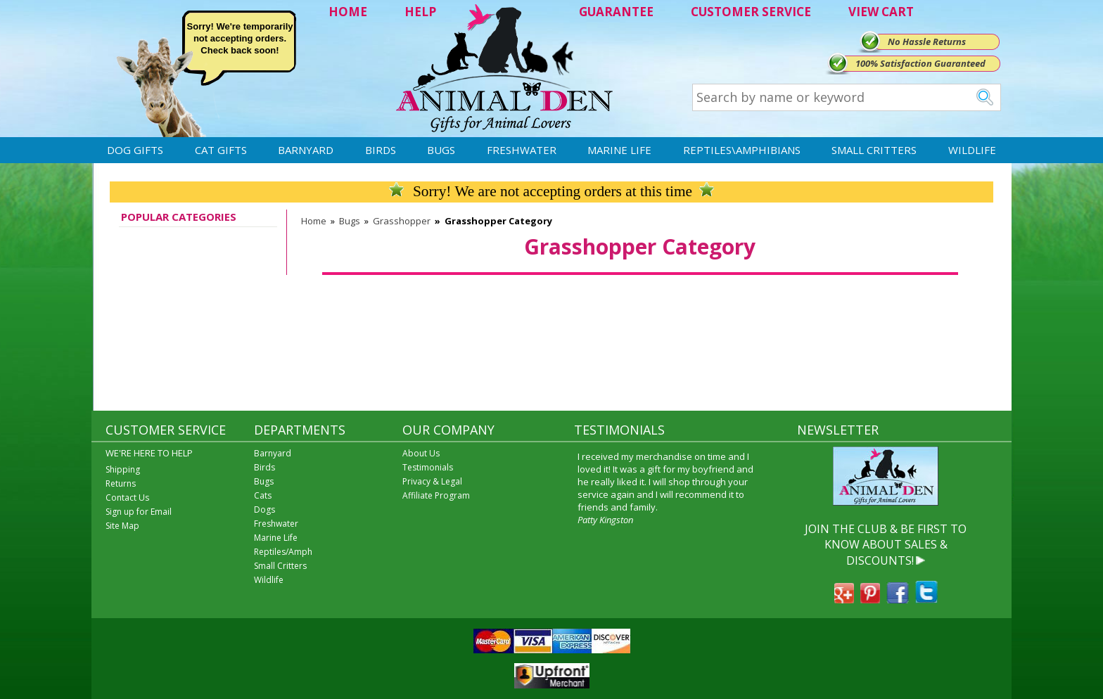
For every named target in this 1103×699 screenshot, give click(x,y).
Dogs (264, 509)
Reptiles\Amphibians (742, 150)
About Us (421, 453)
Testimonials (427, 467)
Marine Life (619, 150)
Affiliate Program (436, 495)
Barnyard (305, 150)
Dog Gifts (135, 150)
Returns (121, 483)
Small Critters (874, 150)
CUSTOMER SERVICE (751, 12)
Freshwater (521, 150)
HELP (420, 12)
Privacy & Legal (432, 481)
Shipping (123, 469)
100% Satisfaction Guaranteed (920, 63)
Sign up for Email (139, 512)
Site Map (122, 526)
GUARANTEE (616, 12)
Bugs (441, 150)
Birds (380, 150)
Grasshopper (402, 220)
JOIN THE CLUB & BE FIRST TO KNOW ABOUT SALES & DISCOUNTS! (886, 544)
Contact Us (127, 498)
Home (313, 220)
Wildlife (972, 150)
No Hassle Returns (927, 41)
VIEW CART (881, 12)
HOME (348, 12)
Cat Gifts (221, 150)
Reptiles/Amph (283, 552)
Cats (263, 495)
